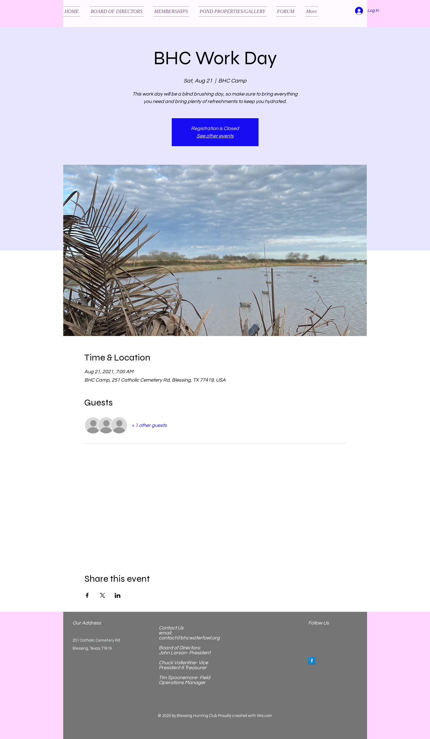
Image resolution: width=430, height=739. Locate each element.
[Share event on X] (102, 595)
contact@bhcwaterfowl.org (189, 637)
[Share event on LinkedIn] (118, 595)
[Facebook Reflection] (312, 661)
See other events (215, 135)
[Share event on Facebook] (87, 595)
